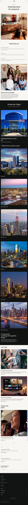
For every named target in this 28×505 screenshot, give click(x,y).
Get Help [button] (14, 476)
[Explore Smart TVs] (4, 401)
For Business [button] (14, 492)
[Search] (27, 1)
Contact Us (2, 481)
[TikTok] (15, 498)
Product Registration (3, 479)
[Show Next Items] (27, 422)
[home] (14, 1)
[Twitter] (16, 498)
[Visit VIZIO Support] (4, 452)
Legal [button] (14, 494)
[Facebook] (11, 498)
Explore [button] (14, 488)
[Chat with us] (3, 461)
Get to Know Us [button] (14, 490)
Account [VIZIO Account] (2, 484)
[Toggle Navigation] (1, 1)
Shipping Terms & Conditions (4, 482)
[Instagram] (12, 498)
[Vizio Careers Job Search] (3, 374)
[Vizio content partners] (3, 440)
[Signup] (26, 469)
